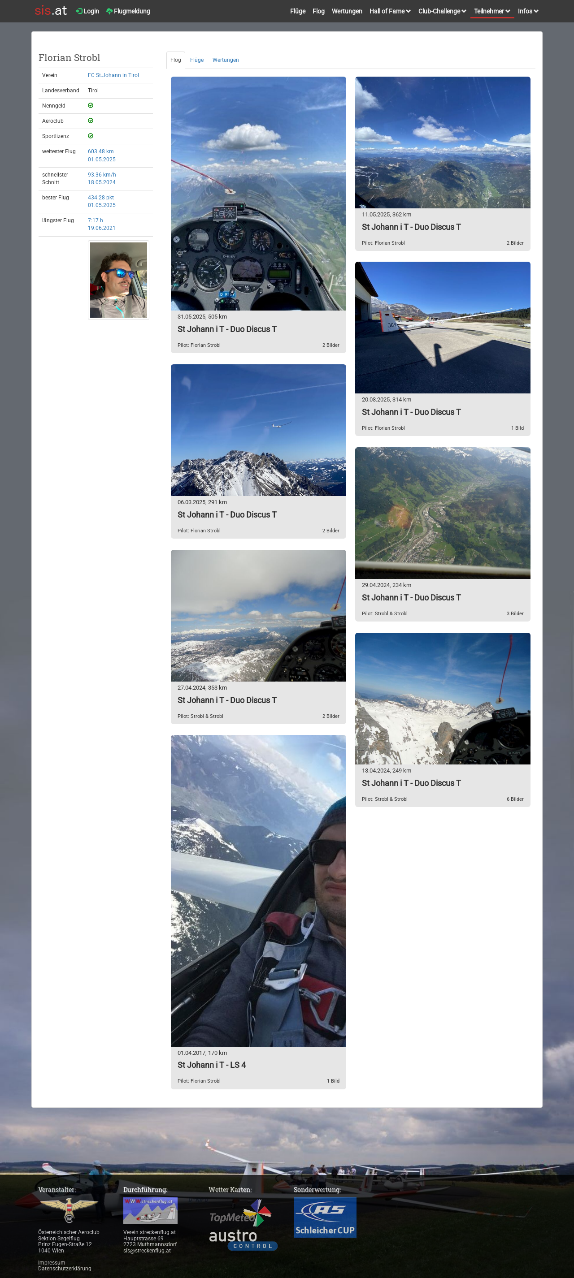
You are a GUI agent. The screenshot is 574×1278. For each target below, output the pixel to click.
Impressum (51, 1263)
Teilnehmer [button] (492, 11)
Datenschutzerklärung (64, 1268)
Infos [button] (528, 11)
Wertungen (347, 11)
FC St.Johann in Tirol (113, 75)
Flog (319, 11)
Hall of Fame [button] (390, 11)
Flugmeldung (128, 11)
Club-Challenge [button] (442, 11)
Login (87, 11)
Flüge (297, 11)
